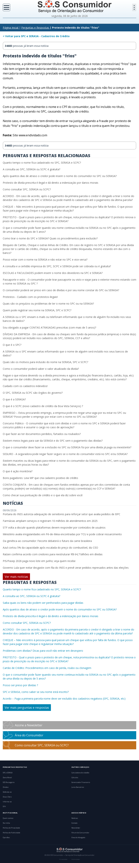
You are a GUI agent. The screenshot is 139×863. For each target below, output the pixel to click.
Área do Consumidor (29, 735)
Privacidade (63, 859)
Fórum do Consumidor (80, 833)
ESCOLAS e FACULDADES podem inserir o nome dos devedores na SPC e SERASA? (53, 273)
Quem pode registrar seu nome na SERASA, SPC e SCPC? (37, 310)
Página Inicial (10, 27)
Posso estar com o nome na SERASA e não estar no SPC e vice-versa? (45, 259)
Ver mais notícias (16, 577)
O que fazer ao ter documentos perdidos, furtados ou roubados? (42, 434)
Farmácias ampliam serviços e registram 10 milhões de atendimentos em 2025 (50, 521)
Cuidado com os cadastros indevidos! (25, 386)
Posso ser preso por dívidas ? (20, 685)
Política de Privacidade (11, 828)
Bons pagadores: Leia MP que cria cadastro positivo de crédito (40, 478)
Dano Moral (7, 777)
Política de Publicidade (11, 833)
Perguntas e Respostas (35, 27)
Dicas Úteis (7, 797)
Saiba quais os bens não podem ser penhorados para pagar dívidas (43, 602)
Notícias (74, 818)
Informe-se (7, 802)
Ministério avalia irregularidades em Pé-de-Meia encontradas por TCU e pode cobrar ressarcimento (62, 534)
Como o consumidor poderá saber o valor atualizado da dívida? (41, 368)
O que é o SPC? (12, 345)
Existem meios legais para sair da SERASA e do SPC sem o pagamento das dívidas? (53, 440)
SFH (4, 806)
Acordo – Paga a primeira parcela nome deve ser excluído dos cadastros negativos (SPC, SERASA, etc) (64, 698)
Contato (74, 823)
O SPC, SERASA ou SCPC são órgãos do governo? (33, 392)
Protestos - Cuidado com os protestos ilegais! (30, 297)
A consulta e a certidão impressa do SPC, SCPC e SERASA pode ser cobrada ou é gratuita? (57, 266)
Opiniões (6, 837)
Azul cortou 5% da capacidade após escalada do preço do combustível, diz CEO (50, 547)
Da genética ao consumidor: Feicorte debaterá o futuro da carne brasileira (47, 541)
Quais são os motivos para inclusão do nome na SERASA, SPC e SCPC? (45, 362)
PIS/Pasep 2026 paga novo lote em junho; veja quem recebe (39, 561)
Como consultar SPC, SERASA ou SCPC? (27, 189)
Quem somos (8, 818)
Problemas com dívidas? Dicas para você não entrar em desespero (43, 650)
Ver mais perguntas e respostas (27, 708)
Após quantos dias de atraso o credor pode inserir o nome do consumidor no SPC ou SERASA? (60, 176)
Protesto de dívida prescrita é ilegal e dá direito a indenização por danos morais (50, 182)
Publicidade (75, 859)
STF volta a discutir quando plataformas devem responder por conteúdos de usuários (54, 527)
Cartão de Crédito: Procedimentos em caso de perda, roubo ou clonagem (47, 668)
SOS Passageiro (8, 782)
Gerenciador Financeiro (80, 782)
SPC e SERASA (8, 773)
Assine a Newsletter (28, 725)
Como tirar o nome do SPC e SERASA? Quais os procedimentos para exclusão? (50, 238)
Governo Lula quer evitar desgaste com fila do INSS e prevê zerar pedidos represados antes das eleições (66, 567)
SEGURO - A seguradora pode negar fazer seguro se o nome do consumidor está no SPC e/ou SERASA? (65, 454)
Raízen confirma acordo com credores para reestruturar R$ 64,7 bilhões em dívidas (53, 554)
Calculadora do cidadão (80, 773)
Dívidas (6, 787)
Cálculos (74, 777)
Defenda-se (7, 792)
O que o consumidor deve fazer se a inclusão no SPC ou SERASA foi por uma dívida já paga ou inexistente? (67, 447)
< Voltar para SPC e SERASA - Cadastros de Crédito (36, 36)
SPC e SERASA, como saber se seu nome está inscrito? (36, 692)
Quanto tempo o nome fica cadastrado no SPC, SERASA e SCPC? (42, 162)
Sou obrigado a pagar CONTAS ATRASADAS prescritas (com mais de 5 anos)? (49, 327)
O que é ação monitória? (17, 471)
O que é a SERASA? (14, 399)
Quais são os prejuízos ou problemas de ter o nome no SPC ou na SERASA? (48, 303)
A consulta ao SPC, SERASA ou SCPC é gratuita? (31, 169)
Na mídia (6, 823)
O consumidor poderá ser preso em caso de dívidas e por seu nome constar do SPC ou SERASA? (61, 290)
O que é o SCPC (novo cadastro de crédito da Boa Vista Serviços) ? (43, 406)
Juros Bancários (77, 787)
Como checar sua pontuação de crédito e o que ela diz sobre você (43, 495)
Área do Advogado (78, 837)
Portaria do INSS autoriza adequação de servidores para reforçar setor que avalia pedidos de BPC (61, 514)
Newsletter (75, 828)
